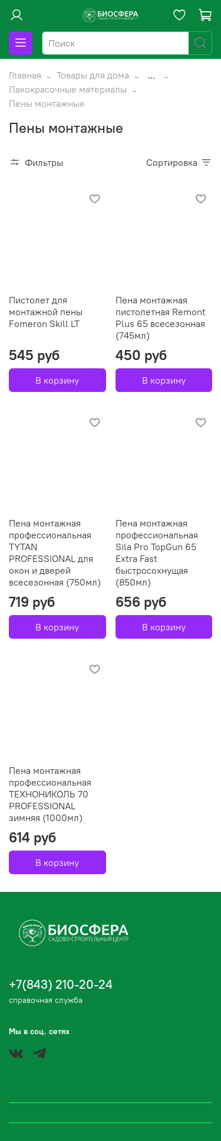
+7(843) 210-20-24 (61, 984)
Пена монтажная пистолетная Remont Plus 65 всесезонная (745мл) (161, 317)
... (151, 75)
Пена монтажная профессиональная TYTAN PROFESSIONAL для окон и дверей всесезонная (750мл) (55, 552)
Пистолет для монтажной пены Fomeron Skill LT (46, 311)
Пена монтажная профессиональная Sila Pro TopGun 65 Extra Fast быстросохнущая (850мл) (157, 552)
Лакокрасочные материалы (68, 89)
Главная (25, 75)
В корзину (57, 380)
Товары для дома (93, 75)
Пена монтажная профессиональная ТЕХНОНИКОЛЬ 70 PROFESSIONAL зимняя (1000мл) (50, 793)
